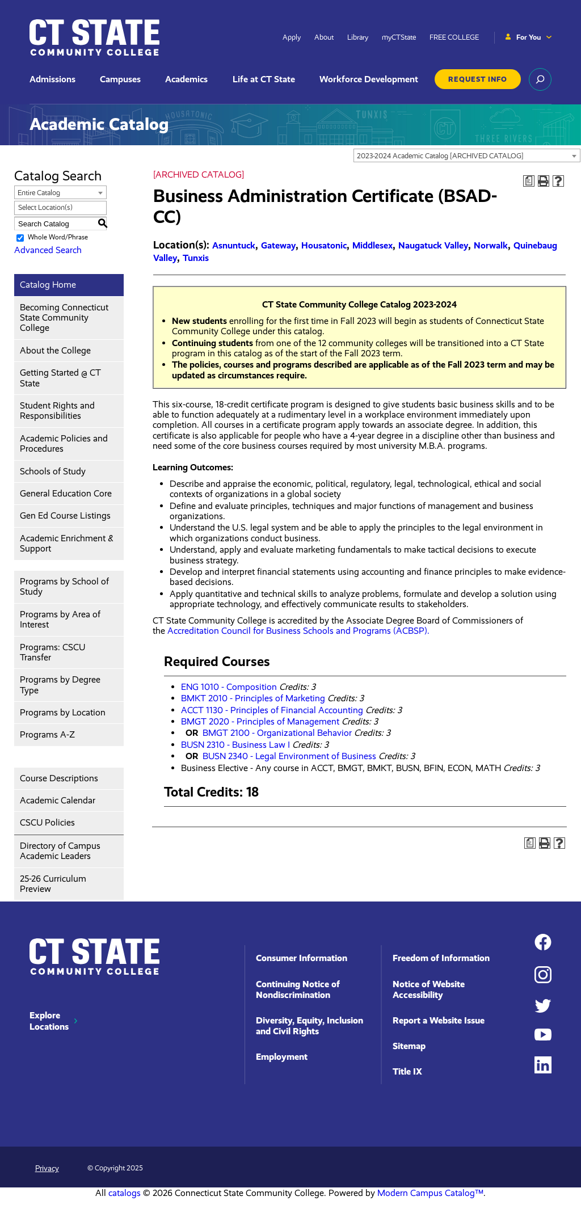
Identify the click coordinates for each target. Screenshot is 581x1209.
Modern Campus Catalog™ (430, 1192)
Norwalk (491, 245)
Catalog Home (48, 284)
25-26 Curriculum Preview (53, 883)
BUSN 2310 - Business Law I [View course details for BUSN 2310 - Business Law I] (235, 744)
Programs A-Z (47, 734)
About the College (55, 350)
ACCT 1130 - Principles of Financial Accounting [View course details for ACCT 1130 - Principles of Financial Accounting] (272, 710)
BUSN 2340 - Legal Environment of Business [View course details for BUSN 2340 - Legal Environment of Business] (289, 756)
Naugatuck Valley (433, 245)
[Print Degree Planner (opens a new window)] (528, 181)
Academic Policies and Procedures (64, 443)
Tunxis (196, 257)
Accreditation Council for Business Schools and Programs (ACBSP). (298, 630)
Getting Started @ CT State (60, 377)
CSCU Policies (47, 822)
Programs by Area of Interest (60, 619)
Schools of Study (53, 471)
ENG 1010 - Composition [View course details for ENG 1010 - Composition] (229, 686)
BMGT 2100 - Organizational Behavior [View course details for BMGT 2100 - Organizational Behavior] (277, 732)
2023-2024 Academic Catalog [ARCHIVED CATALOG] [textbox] (440, 155)
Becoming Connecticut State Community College (64, 318)
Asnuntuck (233, 245)
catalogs (124, 1192)
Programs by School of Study (64, 586)
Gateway (278, 245)
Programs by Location (63, 712)
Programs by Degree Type (60, 684)
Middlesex (372, 245)
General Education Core (66, 493)
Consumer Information (301, 958)
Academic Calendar (57, 800)
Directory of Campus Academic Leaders (60, 850)
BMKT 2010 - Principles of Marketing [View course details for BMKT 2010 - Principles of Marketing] (253, 698)
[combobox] (466, 155)
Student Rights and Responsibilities (57, 410)
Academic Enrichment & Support (66, 543)
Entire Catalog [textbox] (39, 192)
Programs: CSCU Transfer (52, 652)
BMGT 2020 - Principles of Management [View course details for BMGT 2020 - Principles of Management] (260, 721)
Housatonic (324, 245)
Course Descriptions (59, 778)
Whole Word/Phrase (58, 238)
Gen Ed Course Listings (65, 515)
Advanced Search (48, 250)
